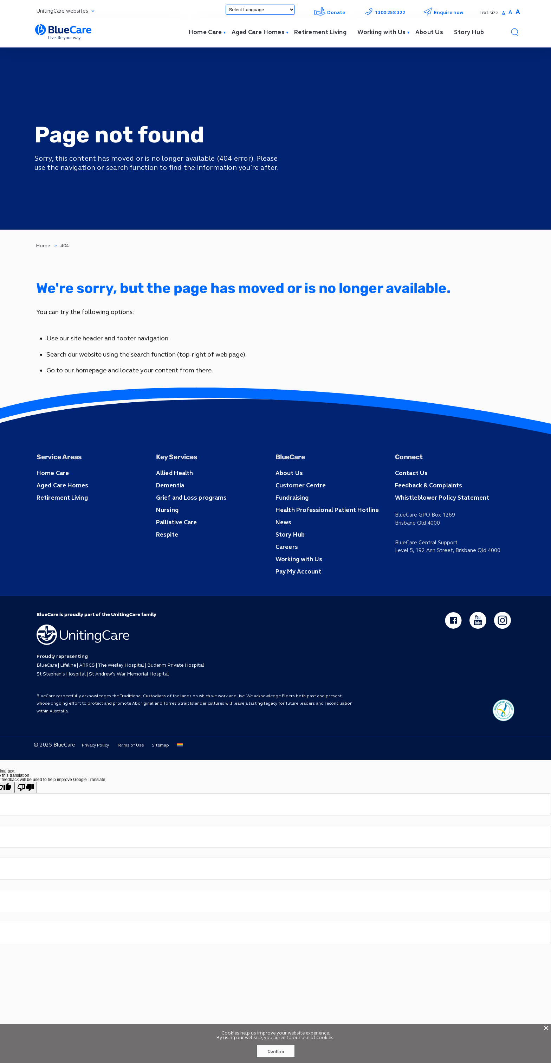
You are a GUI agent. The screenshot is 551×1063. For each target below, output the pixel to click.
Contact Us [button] (410, 490)
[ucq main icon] (503, 727)
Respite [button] (166, 550)
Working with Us (375, 33)
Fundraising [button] (291, 514)
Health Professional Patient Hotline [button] (325, 526)
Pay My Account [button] (297, 586)
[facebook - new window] (452, 635)
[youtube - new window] (477, 635)
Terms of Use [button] (126, 761)
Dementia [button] (169, 502)
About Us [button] (289, 490)
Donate (329, 12)
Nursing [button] (166, 526)
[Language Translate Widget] (257, 10)
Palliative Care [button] (176, 538)
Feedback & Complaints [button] (427, 502)
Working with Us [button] (298, 574)
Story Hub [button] (290, 550)
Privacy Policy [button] (91, 761)
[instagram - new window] (502, 635)
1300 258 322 (384, 12)
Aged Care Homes (245, 33)
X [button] (546, 1027)
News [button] (283, 538)
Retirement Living (310, 33)
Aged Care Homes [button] (61, 502)
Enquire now (443, 12)
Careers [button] (286, 562)
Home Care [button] (52, 490)
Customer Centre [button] (300, 502)
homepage (90, 387)
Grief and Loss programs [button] (189, 514)
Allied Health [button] (174, 490)
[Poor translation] (25, 804)
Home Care (190, 33)
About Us (424, 33)
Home (43, 256)
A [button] (502, 12)
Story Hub (466, 33)
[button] (514, 33)
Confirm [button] (276, 1051)
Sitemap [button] (156, 761)
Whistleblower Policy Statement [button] (440, 514)
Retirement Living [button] (61, 514)
